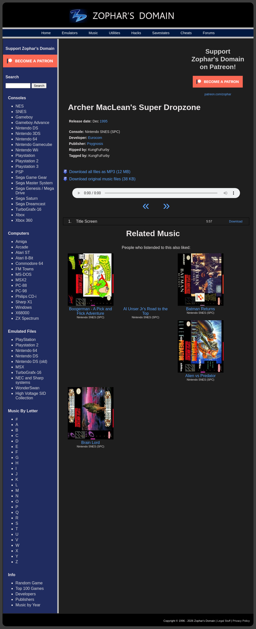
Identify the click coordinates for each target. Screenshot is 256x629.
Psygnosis (95, 144)
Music (93, 33)
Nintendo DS (27, 128)
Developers (26, 594)
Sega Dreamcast (30, 204)
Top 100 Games (30, 588)
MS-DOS (24, 274)
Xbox (20, 215)
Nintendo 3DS (28, 133)
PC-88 (21, 285)
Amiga (21, 241)
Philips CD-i (26, 296)
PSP (20, 172)
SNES (21, 111)
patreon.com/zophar (217, 94)
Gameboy (24, 117)
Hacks (136, 33)
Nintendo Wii (27, 150)
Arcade (22, 247)
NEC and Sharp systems (30, 380)
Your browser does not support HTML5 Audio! (156, 192)
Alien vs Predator (200, 376)
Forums (208, 33)
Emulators (70, 33)
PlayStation (26, 339)
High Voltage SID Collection (31, 395)
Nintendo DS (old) (31, 361)
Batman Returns (200, 309)
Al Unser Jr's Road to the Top (145, 311)
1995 (104, 121)
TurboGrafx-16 (28, 209)
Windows (24, 307)
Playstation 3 (27, 166)
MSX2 (21, 280)
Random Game (29, 583)
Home (45, 33)
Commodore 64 (29, 263)
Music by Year (28, 605)
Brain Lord (90, 442)
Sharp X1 (24, 302)
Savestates (161, 33)
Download (235, 221)
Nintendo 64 (26, 139)
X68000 (22, 313)
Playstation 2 (27, 161)
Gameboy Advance (32, 122)
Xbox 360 (24, 220)
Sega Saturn (27, 198)
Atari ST (23, 252)
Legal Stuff (223, 620)
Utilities (114, 33)
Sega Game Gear (31, 177)
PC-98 (21, 291)
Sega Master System (34, 183)
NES (20, 106)
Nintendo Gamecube (34, 144)
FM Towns (25, 269)
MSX (20, 367)
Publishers (25, 599)
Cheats (186, 33)
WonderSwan (28, 388)
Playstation (25, 155)
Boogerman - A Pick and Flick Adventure (90, 311)
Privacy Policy (241, 620)
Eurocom (95, 138)
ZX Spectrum (27, 318)
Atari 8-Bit (24, 258)
